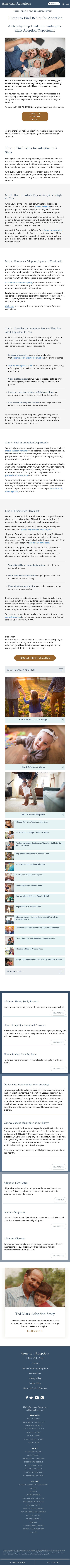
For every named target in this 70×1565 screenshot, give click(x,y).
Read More (58, 1013)
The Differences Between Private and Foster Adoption (37, 928)
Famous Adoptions (33, 1519)
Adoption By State (33, 1495)
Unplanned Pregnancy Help (33, 1429)
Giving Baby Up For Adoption (33, 1422)
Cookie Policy (35, 1383)
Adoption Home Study (33, 1465)
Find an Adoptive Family (33, 1425)
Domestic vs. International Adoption (30, 864)
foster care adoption (53, 230)
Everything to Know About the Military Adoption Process (39, 959)
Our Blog (33, 1532)
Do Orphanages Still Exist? (33, 1529)
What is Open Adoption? (33, 1472)
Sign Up (60, 1200)
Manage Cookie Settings (35, 1388)
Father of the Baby (33, 1432)
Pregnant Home (33, 1419)
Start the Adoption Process (35, 116)
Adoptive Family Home (33, 1452)
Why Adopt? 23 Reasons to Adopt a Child (32, 854)
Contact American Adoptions (35, 1368)
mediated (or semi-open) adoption (36, 529)
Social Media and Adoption (33, 1526)
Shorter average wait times (20, 365)
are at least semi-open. (39, 542)
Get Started (54, 4)
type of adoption (42, 206)
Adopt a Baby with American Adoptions (32, 822)
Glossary (33, 1522)
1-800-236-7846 (35, 1358)
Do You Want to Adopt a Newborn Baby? (32, 832)
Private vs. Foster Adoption (33, 1509)
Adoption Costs (33, 1455)
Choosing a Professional (33, 1462)
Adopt (23, 11)
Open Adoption (33, 1442)
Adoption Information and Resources (33, 1485)
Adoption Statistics (33, 1515)
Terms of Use (35, 1373)
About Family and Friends (33, 1439)
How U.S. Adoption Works (43, 767)
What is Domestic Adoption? (40, 11)
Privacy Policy (35, 1378)
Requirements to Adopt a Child (28, 906)
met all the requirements (16, 450)
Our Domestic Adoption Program (29, 875)
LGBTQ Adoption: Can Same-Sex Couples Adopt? (35, 938)
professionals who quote (16, 475)
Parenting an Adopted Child (33, 1498)
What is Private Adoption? (43, 815)
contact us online (13, 617)
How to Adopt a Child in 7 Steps (41, 719)
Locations (35, 1363)
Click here (9, 306)
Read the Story (35, 1331)
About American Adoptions (33, 1502)
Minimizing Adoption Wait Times (29, 885)
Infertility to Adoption (33, 1469)
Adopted (33, 1492)
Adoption (33, 1488)
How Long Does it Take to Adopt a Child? (32, 896)
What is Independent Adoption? (33, 1512)
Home (16, 11)
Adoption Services (33, 1505)
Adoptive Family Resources (33, 1476)
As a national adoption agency (18, 282)
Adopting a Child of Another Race (29, 949)
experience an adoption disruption (28, 358)
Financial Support (33, 1436)
